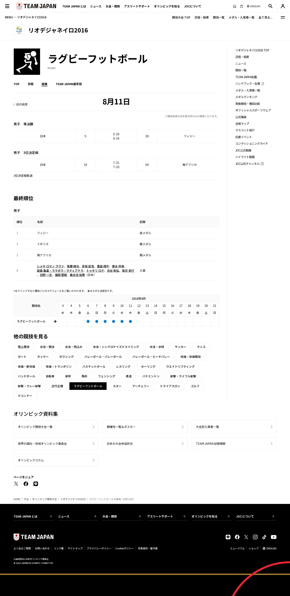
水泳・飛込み (73, 347)
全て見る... (266, 17)
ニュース (95, 6)
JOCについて (192, 6)
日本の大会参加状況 (120, 443)
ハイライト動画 (244, 157)
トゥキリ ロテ (95, 270)
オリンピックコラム (31, 460)
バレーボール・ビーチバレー (151, 357)
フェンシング (106, 376)
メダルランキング (246, 97)
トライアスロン (170, 386)
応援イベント (243, 137)
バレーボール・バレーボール (103, 357)
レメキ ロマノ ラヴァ (50, 266)
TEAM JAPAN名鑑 (246, 77)
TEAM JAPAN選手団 (69, 84)
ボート (22, 357)
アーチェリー (140, 386)
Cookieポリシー (124, 548)
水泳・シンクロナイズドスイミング (116, 347)
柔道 (129, 376)
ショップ (254, 548)
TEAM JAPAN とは (33, 516)
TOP (17, 84)
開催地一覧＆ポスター (121, 427)
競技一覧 (218, 17)
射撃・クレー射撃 (29, 386)
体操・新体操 (26, 366)
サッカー (180, 347)
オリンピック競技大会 (44, 499)
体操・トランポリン (59, 366)
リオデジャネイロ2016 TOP (252, 50)
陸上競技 (23, 347)
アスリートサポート (137, 6)
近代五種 (57, 386)
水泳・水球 (157, 347)
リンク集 (59, 548)
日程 (30, 84)
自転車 (50, 376)
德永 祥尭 (118, 266)
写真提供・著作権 (148, 548)
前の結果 (22, 104)
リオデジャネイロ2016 (73, 499)
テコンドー (25, 396)
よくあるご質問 (22, 548)
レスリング (123, 366)
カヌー (117, 386)
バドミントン (151, 376)
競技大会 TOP (181, 17)
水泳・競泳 (47, 347)
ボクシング (66, 357)
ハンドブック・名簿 (247, 83)
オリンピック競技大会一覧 (35, 427)
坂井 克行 (128, 270)
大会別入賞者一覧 (207, 427)
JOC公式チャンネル (247, 164)
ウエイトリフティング (180, 366)
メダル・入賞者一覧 (241, 17)
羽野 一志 (46, 275)
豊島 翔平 (103, 266)
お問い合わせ (42, 548)
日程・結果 (201, 17)
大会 (26, 499)
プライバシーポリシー (99, 548)
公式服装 (240, 117)
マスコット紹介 (244, 130)
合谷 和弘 (113, 270)
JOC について (255, 516)
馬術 (84, 376)
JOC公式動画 (243, 150)
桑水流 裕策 (77, 275)
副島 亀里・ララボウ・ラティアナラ (60, 270)
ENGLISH (271, 548)
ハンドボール (26, 376)
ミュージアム (237, 548)
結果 (44, 84)
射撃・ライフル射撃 (183, 376)
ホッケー (43, 357)
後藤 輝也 (73, 266)
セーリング (148, 366)
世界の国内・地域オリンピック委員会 (42, 443)
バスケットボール (93, 366)
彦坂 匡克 (88, 266)
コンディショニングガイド (251, 144)
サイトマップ (75, 548)
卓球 (68, 376)
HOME (17, 499)
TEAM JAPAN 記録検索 (211, 443)
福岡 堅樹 (61, 275)
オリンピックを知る (167, 6)
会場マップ (242, 124)
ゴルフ (195, 386)
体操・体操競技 (191, 357)
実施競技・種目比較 (247, 104)
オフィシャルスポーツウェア (253, 110)
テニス (201, 347)
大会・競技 (121, 516)
